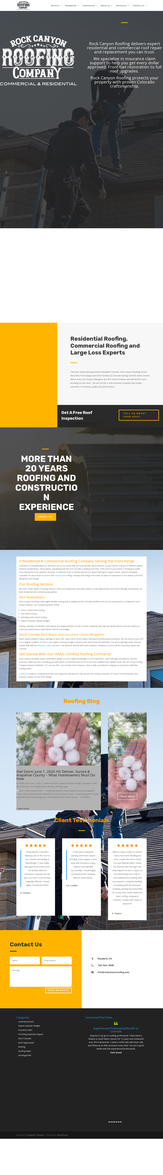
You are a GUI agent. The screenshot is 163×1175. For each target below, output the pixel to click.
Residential (70, 6)
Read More (127, 796)
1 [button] (109, 1122)
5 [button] (117, 1122)
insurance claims (45, 645)
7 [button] (120, 1122)
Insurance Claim (90, 783)
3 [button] (113, 1122)
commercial (59, 575)
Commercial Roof (51, 783)
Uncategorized (24, 1055)
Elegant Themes (36, 1135)
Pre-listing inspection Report (30, 1034)
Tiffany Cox (24, 783)
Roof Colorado (22, 786)
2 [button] (111, 1122)
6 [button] (118, 1122)
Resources (121, 6)
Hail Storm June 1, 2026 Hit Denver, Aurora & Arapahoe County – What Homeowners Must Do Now (55, 775)
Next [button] (146, 1072)
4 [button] (115, 1122)
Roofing (51, 786)
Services (55, 6)
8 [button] (122, 1122)
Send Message (58, 990)
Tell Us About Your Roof (135, 415)
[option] (116, 1038)
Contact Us (138, 6)
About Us (105, 6)
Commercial (88, 6)
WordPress (62, 1135)
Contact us (24, 673)
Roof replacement (38, 786)
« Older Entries (22, 808)
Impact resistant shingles (71, 783)
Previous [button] (86, 1072)
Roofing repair (62, 786)
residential (45, 575)
